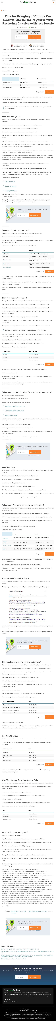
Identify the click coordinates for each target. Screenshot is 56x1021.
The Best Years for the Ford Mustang (18, 912)
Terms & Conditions (30, 1010)
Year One (5, 538)
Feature (5, 10)
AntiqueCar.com (7, 545)
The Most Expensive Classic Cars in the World (13, 959)
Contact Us (11, 1001)
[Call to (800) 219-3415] (53, 2)
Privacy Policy (22, 1010)
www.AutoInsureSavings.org (22, 1009)
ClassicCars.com (7, 259)
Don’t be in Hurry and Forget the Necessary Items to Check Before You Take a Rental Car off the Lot (27, 952)
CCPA (36, 1010)
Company (7, 999)
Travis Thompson (23, 45)
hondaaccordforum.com (15, 406)
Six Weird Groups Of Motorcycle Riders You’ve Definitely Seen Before (20, 949)
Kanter (5, 549)
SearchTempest (7, 267)
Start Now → (49, 92)
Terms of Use (37, 39)
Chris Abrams (41, 45)
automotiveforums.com (14, 410)
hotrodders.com (11, 415)
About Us (6, 1001)
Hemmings (6, 264)
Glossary (16, 1001)
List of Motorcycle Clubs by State (38, 911)
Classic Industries (5, 542)
